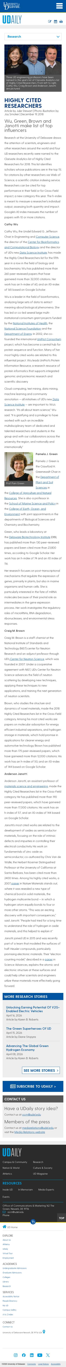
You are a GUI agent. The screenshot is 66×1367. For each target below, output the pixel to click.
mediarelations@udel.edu (38, 1127)
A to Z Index (8, 1314)
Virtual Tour (8, 1253)
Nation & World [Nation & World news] (11, 1167)
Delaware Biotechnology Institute (29, 537)
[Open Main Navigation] (59, 6)
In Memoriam (25, 1189)
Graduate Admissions (12, 1272)
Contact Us (8, 1326)
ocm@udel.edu (31, 1114)
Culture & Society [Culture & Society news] (42, 1167)
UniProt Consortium (49, 339)
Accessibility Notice (11, 1296)
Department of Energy (18, 333)
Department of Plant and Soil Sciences (47, 482)
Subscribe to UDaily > (33, 1086)
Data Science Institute (33, 252)
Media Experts (46, 1189)
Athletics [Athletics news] (7, 1173)
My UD (5, 1305)
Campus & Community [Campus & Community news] (15, 1161)
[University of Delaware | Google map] (44, 1332)
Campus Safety (9, 1310)
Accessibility (56, 1364)
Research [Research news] (38, 1161)
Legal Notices (43, 1364)
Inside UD (8, 1189)
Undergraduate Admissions (15, 1268)
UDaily (5, 1249)
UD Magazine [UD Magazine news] (40, 1173)
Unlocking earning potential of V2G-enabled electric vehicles (33, 1009)
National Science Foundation (22, 328)
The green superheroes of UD (28, 1028)
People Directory (10, 1301)
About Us (7, 1240)
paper (15, 883)
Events (6, 1196)
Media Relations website (29, 1132)
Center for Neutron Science (27, 659)
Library (6, 1281)
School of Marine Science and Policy (32, 503)
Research (7, 1286)
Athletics (6, 1244)
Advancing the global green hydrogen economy (27, 1047)
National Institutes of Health (30, 323)
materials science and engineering (26, 786)
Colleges (6, 1277)
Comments (31, 1364)
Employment (8, 1258)
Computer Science (47, 236)
